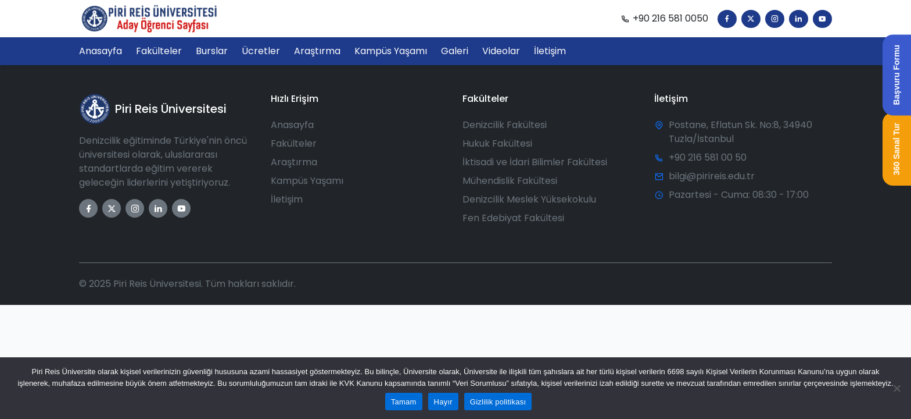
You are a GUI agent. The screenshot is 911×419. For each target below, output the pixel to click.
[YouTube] (822, 19)
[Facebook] (727, 19)
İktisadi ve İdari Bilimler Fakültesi (534, 162)
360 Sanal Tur (896, 149)
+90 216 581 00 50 (708, 157)
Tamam (404, 401)
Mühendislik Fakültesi (509, 180)
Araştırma (294, 162)
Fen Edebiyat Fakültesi (513, 218)
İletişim (287, 199)
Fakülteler (294, 143)
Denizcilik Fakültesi (504, 125)
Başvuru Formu (896, 75)
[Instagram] (774, 19)
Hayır (443, 401)
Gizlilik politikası (498, 401)
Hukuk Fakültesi (497, 143)
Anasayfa (292, 125)
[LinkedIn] (798, 19)
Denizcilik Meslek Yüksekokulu (529, 199)
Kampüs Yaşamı (307, 180)
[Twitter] (751, 19)
